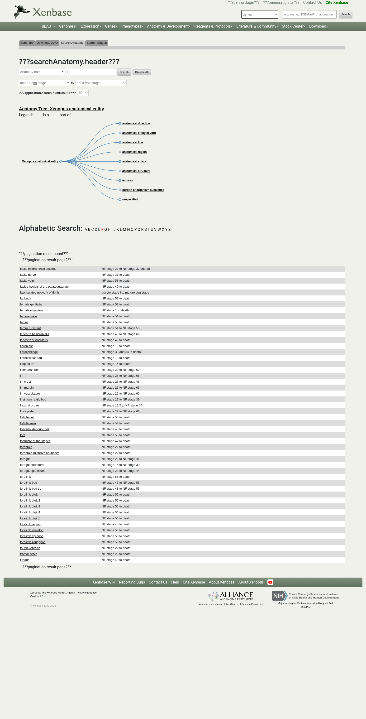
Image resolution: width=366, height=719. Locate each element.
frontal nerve (28, 554)
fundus (24, 560)
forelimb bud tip (30, 488)
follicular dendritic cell (35, 429)
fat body (25, 298)
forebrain (26, 447)
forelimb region (30, 524)
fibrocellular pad (31, 358)
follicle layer (28, 423)
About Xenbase (221, 582)
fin (22, 375)
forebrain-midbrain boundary (39, 453)
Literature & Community (256, 26)
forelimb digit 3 (30, 506)
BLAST (47, 26)
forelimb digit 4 (30, 512)
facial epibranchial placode (38, 268)
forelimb (25, 476)
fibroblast (26, 346)
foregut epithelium (32, 471)
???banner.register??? (281, 2)
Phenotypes (131, 26)
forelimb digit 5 (30, 518)
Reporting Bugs (132, 582)
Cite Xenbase (194, 582)
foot (22, 435)
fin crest (25, 381)
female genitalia (31, 304)
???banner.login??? (244, 2)
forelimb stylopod (31, 536)
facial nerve (28, 274)
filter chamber (29, 370)
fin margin (27, 387)
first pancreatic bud (33, 399)
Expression (90, 26)
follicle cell (27, 417)
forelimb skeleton (31, 530)
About (251, 582)
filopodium (27, 364)
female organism (31, 310)
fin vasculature (30, 393)
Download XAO (47, 42)
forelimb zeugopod (33, 542)
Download (317, 26)
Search (346, 14)
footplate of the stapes (35, 441)
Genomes (67, 26)
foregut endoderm (32, 465)
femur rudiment (30, 328)
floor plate (27, 411)
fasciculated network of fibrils (40, 292)
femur (24, 322)
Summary (27, 42)
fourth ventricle (30, 548)
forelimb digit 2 (30, 500)
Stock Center (293, 26)
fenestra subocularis (34, 340)
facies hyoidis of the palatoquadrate (44, 286)
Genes (110, 26)
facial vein (27, 280)
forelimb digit (29, 494)
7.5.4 (43, 596)
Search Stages (96, 42)
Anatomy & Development (168, 26)
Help (175, 582)
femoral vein (28, 316)
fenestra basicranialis (34, 334)
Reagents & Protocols (212, 26)
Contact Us (312, 2)
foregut (25, 459)
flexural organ (29, 405)
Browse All (141, 72)
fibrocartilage (29, 352)
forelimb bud (28, 482)
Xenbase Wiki (104, 582)
